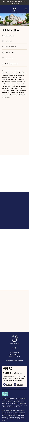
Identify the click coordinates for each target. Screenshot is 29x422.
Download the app (14, 3)
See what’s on (14, 58)
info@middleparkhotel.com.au (14, 356)
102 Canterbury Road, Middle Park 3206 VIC (14, 351)
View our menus (14, 52)
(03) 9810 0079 (14, 348)
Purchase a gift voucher (14, 64)
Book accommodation (14, 46)
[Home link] (14, 9)
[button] (26, 10)
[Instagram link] (15, 343)
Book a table (14, 41)
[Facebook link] (13, 343)
